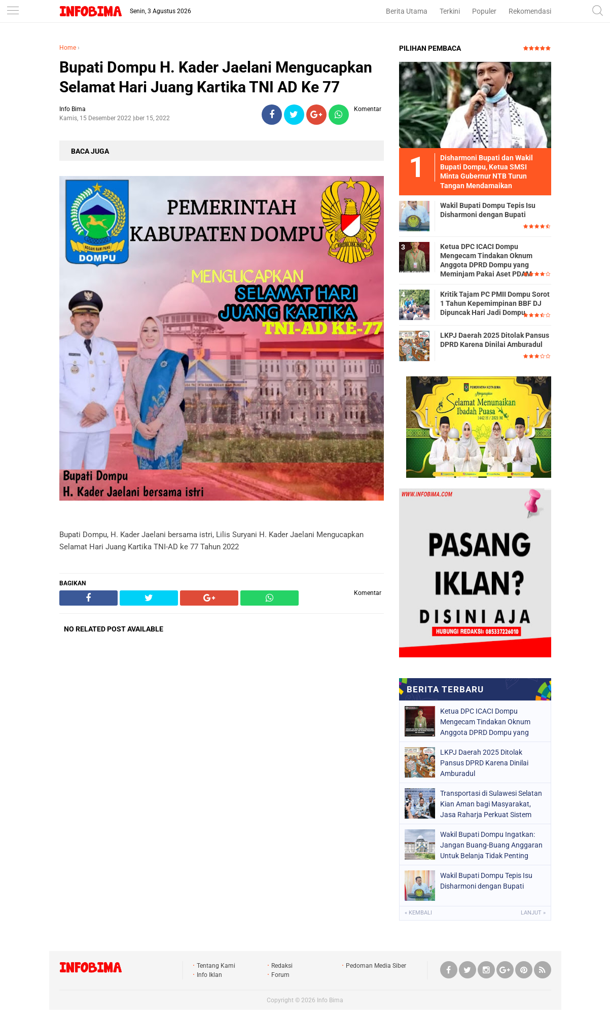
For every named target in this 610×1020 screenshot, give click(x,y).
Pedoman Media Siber (376, 965)
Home (67, 47)
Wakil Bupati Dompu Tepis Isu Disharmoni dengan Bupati (487, 210)
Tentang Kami (216, 965)
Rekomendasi (530, 11)
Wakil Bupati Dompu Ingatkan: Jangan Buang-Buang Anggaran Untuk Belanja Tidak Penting (491, 845)
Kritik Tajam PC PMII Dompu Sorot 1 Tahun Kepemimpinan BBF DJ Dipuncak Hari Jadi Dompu (495, 303)
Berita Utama (406, 11)
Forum (280, 974)
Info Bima (330, 1000)
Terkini (450, 11)
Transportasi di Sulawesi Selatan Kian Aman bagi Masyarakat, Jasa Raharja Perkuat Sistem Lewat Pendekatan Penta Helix (491, 804)
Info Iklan (209, 974)
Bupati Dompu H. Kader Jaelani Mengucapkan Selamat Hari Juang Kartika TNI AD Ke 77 (215, 77)
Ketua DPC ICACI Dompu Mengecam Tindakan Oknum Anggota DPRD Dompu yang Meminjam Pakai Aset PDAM (486, 260)
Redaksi (282, 965)
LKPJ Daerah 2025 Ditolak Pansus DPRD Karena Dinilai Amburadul (494, 339)
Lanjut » (533, 912)
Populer (484, 11)
